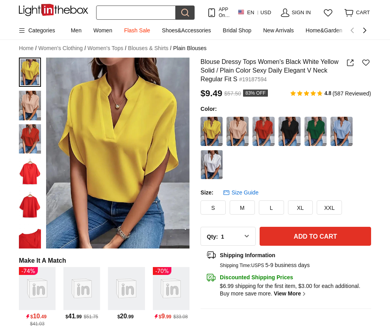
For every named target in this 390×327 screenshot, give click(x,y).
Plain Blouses (189, 48)
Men (76, 30)
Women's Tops (106, 48)
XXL (329, 208)
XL (300, 208)
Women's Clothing (62, 48)
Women (102, 30)
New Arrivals (278, 30)
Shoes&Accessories (186, 30)
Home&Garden (324, 30)
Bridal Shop (237, 30)
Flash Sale (137, 30)
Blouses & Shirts (150, 48)
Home (28, 48)
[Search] (136, 13)
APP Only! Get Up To (224, 12)
